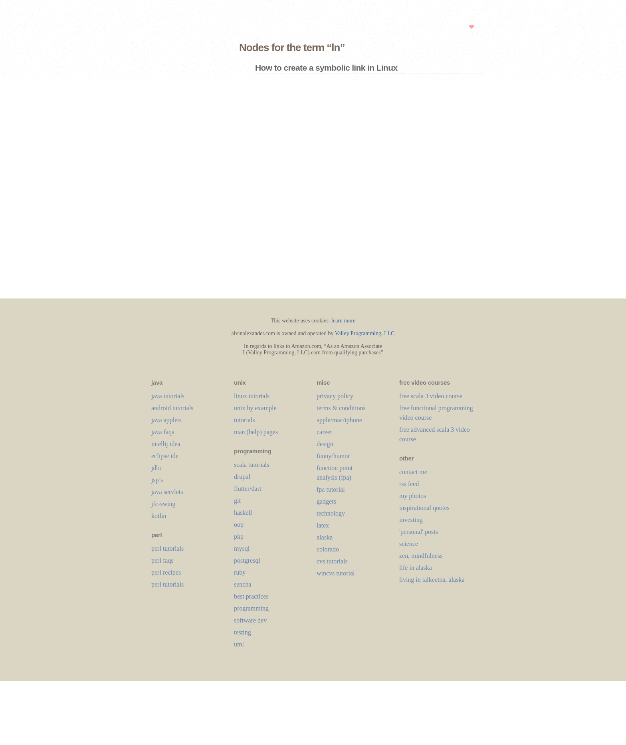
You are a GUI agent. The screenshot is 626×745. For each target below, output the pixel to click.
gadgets (326, 501)
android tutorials (172, 408)
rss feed (409, 483)
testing (242, 632)
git (237, 500)
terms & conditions (341, 408)
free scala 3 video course (430, 396)
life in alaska (415, 567)
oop (239, 524)
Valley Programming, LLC (365, 333)
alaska (325, 537)
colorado (328, 549)
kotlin (158, 515)
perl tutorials (167, 548)
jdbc (156, 467)
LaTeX (323, 525)
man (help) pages (256, 432)
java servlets (167, 491)
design (325, 444)
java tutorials (167, 396)
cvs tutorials (332, 561)
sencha (243, 584)
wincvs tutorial (336, 573)
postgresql (247, 560)
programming (251, 608)
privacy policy (335, 396)
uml (239, 644)
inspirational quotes (424, 507)
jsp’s (157, 479)
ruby (240, 572)
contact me (413, 471)
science (408, 543)
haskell (243, 512)
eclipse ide (164, 456)
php (239, 536)
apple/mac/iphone (339, 420)
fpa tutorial (331, 489)
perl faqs (162, 560)
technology (331, 513)
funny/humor (333, 456)
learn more (343, 321)
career (324, 432)
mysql (242, 548)
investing (411, 519)
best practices (251, 596)
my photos (412, 495)
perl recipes (166, 572)
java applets (166, 420)
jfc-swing (163, 503)
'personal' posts (418, 531)
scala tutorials (251, 464)
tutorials (244, 420)
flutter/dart (247, 488)
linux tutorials (251, 396)
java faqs (162, 432)
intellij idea (165, 444)
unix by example (255, 408)
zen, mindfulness (420, 555)
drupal (242, 476)
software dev (250, 620)
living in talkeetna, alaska (432, 579)
